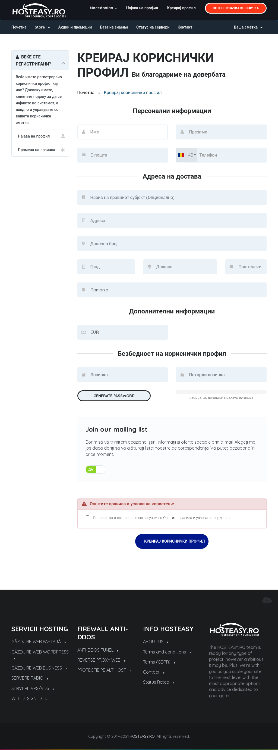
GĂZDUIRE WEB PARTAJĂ (38, 641)
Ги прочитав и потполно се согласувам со (159, 517)
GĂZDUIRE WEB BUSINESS (39, 668)
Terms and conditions (167, 652)
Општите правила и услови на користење (197, 517)
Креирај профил (181, 7)
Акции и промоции (75, 27)
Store (42, 27)
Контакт (185, 27)
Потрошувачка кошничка (236, 8)
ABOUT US (155, 641)
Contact (154, 672)
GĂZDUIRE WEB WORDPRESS (40, 654)
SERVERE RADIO (29, 678)
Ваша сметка (248, 27)
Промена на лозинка (40, 150)
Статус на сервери (152, 27)
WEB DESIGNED (29, 698)
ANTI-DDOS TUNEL (98, 650)
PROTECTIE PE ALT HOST (104, 670)
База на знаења (114, 27)
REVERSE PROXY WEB (101, 660)
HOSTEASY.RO (142, 736)
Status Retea (158, 682)
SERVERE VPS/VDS (32, 688)
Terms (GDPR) (159, 662)
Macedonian (103, 7)
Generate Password (114, 395)
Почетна (19, 27)
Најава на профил (142, 7)
